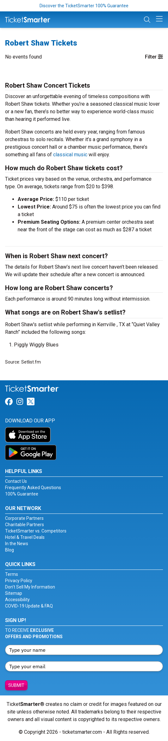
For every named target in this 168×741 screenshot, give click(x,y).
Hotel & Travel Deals (25, 537)
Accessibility (17, 599)
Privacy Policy (18, 580)
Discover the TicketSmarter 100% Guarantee (84, 5)
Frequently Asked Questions (33, 487)
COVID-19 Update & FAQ (29, 605)
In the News (16, 543)
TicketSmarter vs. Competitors (35, 530)
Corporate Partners (24, 518)
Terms (11, 574)
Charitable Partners (24, 524)
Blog (9, 549)
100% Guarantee (21, 493)
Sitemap (13, 593)
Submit (16, 685)
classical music (70, 155)
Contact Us (16, 481)
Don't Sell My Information (30, 586)
